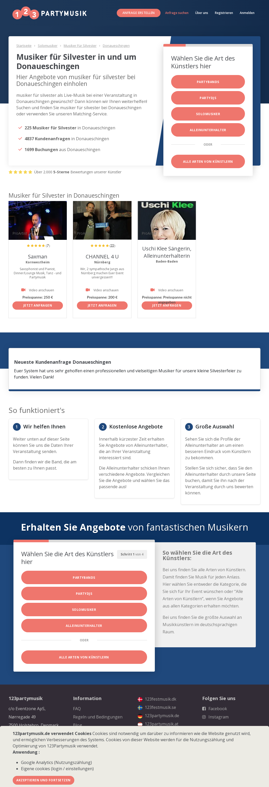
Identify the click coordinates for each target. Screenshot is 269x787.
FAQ (77, 708)
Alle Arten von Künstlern (208, 161)
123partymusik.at (158, 724)
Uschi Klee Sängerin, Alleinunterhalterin (167, 252)
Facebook (214, 708)
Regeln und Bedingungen (97, 717)
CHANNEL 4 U (102, 256)
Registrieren (224, 13)
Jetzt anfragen (37, 305)
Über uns (201, 13)
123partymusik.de (158, 715)
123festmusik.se (157, 707)
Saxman (37, 256)
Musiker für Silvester (80, 45)
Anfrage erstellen (138, 13)
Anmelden (247, 13)
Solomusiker (47, 45)
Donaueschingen (116, 45)
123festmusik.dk (157, 699)
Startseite (24, 45)
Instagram (215, 717)
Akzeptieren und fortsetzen (43, 780)
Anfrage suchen (176, 13)
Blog (77, 725)
